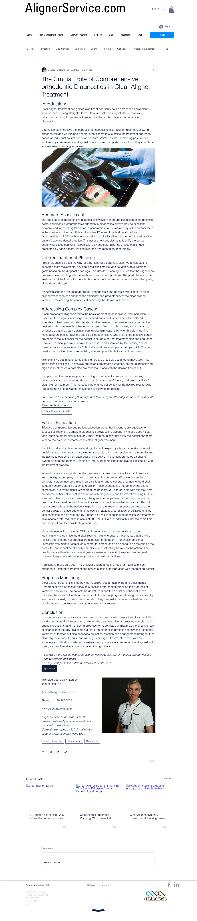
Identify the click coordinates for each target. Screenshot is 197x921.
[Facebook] (169, 885)
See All (167, 778)
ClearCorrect (62, 49)
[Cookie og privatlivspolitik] (38, 885)
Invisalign (45, 49)
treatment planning (53, 741)
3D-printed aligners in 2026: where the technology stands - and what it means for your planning (48, 816)
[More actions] (153, 70)
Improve (107, 49)
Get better (122, 49)
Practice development (144, 49)
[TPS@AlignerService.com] (98, 885)
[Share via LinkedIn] (58, 751)
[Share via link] (65, 751)
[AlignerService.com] (75, 9)
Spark (94, 49)
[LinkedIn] (176, 885)
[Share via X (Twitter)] (50, 751)
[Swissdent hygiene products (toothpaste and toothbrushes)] (148, 796)
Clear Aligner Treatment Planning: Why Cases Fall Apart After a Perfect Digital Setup (97, 816)
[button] (158, 9)
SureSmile (80, 49)
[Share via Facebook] (43, 751)
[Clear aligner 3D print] (48, 796)
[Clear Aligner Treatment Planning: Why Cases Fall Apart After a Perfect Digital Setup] (98, 796)
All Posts (30, 49)
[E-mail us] (162, 35)
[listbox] (158, 9)
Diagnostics (92, 741)
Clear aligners (74, 741)
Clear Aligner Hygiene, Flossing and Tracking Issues (148, 816)
